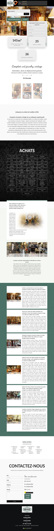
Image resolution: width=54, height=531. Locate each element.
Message (8, 489)
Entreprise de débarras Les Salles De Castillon (39, 451)
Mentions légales (35, 525)
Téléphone (9, 484)
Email (8, 480)
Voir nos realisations (14, 19)
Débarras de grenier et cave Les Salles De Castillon (23, 451)
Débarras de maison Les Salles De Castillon (15, 448)
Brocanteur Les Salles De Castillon (31, 448)
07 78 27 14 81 (24, 4)
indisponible (24, 1)
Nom (8, 475)
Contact (25, 19)
